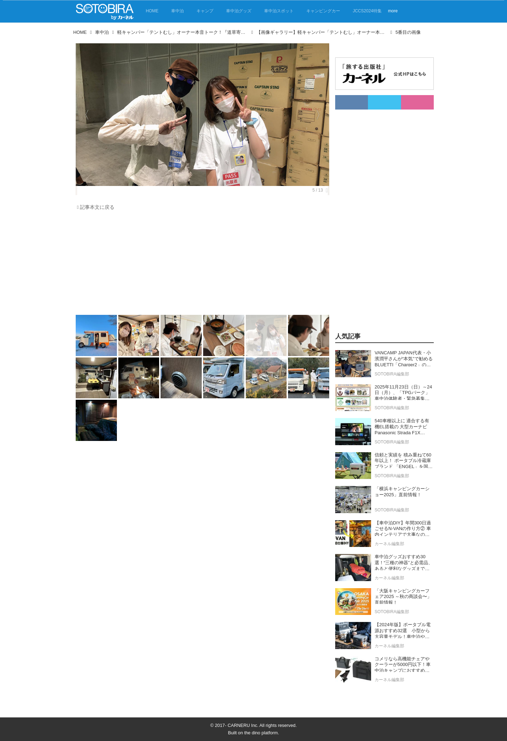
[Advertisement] (201, 264)
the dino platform (261, 732)
